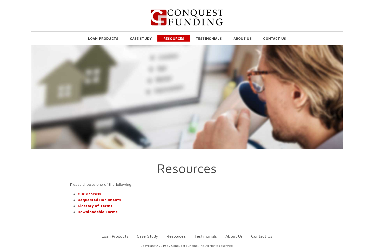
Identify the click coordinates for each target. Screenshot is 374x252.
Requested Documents (99, 200)
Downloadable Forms (98, 212)
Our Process (89, 194)
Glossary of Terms (95, 206)
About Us (242, 38)
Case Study (141, 38)
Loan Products (103, 38)
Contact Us (274, 38)
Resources (173, 38)
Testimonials (209, 38)
